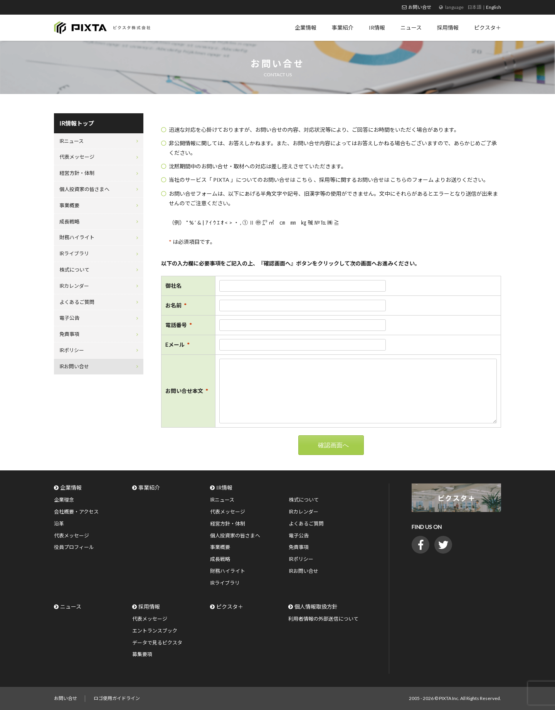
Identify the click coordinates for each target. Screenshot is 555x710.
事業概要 (69, 205)
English (493, 7)
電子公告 (69, 318)
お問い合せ (419, 7)
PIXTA (221, 179)
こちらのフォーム (412, 179)
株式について (74, 270)
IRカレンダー (74, 286)
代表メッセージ (76, 157)
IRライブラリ (74, 253)
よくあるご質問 (76, 302)
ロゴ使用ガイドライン (117, 698)
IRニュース (71, 141)
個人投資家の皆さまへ (84, 189)
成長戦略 (69, 221)
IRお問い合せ (74, 366)
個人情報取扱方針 (316, 606)
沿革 (59, 523)
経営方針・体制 (76, 173)
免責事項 (69, 334)
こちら (305, 179)
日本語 (474, 7)
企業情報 (71, 487)
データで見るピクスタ (157, 643)
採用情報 (149, 606)
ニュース (70, 606)
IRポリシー (71, 350)
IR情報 (224, 487)
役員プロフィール (74, 547)
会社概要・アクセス (76, 512)
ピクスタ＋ (229, 606)
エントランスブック (154, 631)
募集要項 (142, 654)
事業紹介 (149, 487)
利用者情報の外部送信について (323, 619)
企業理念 (64, 500)
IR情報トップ (76, 123)
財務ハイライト (76, 237)
